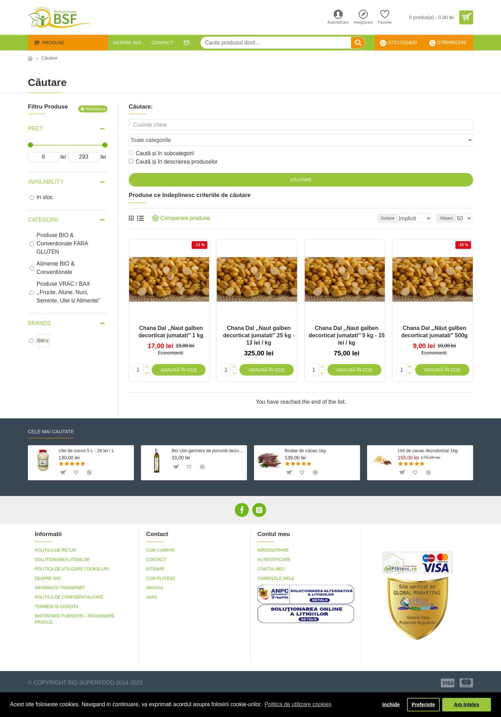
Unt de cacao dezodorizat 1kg (428, 436)
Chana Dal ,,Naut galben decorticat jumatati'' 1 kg (170, 318)
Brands (39, 323)
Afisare (448, 205)
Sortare (377, 205)
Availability (46, 182)
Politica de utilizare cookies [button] (297, 704)
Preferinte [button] (423, 704)
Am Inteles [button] (466, 704)
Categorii (43, 220)
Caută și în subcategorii (161, 140)
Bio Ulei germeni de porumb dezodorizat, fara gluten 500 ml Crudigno (208, 436)
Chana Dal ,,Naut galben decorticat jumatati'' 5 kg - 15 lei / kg (346, 322)
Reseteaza (95, 109)
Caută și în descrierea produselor (173, 148)
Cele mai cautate (51, 417)
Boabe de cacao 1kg (305, 436)
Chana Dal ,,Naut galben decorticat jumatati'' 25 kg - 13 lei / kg (258, 322)
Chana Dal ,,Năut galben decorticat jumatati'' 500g (434, 318)
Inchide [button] (391, 704)
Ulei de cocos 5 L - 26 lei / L (86, 436)
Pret (35, 129)
